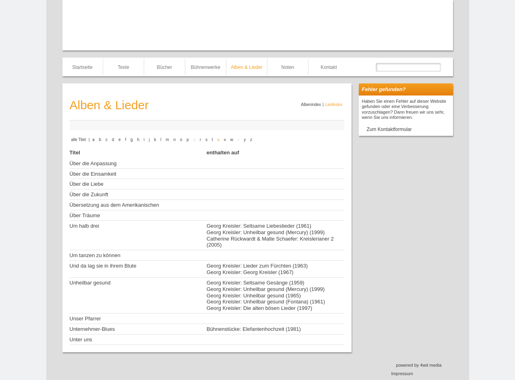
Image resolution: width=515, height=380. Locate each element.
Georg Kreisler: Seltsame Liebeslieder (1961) (259, 226)
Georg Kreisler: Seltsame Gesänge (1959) (255, 283)
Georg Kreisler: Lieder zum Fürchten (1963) (257, 266)
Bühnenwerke (205, 67)
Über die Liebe (87, 184)
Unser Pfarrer (85, 319)
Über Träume (85, 215)
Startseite (82, 67)
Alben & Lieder (247, 67)
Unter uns (81, 339)
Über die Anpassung (93, 163)
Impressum (402, 373)
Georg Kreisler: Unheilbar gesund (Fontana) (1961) (266, 302)
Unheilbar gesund (90, 283)
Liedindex (334, 104)
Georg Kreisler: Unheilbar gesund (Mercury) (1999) (266, 232)
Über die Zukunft (89, 194)
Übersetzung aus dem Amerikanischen (114, 205)
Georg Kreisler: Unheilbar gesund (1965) (254, 296)
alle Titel (78, 139)
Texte (123, 67)
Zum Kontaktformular (389, 129)
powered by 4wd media (418, 365)
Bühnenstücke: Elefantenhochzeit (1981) (254, 329)
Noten (287, 67)
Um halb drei (84, 226)
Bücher (164, 67)
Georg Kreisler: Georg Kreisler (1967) (250, 272)
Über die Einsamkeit (93, 174)
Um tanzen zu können (95, 255)
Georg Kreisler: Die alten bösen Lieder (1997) (259, 308)
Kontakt (329, 67)
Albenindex (311, 104)
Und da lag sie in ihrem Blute (103, 266)
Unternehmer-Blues (92, 329)
